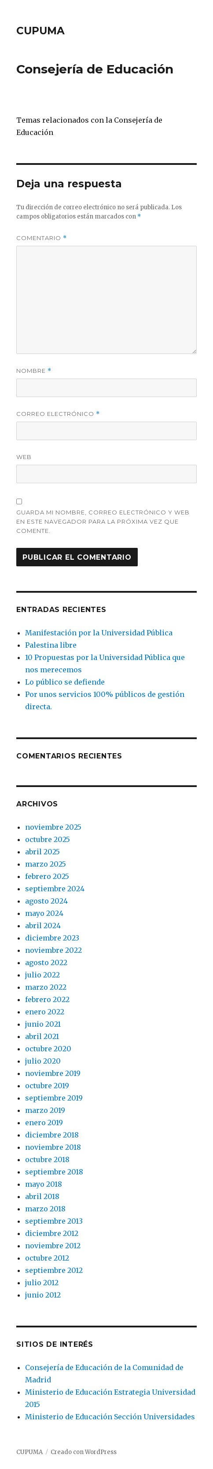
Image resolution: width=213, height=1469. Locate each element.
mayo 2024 (44, 913)
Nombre (33, 371)
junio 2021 (43, 1024)
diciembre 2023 (52, 937)
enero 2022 (44, 1011)
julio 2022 (42, 974)
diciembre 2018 (52, 1134)
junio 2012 (43, 1294)
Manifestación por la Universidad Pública (99, 632)
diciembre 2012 (51, 1233)
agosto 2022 (46, 962)
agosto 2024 (46, 901)
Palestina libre (51, 645)
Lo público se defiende (65, 682)
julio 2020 (43, 1061)
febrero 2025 (47, 876)
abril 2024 (43, 925)
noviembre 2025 (53, 827)
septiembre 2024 (54, 888)
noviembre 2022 (53, 950)
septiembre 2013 (54, 1221)
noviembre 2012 (53, 1245)
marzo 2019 (45, 1110)
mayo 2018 (43, 1184)
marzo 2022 (45, 987)
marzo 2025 (45, 864)
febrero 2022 (47, 999)
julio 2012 (42, 1282)
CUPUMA (40, 31)
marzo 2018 (45, 1208)
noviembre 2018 (53, 1147)
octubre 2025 (47, 839)
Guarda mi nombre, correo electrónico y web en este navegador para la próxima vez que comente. (103, 521)
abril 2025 (42, 851)
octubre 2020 (48, 1048)
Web (24, 456)
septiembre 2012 (54, 1270)
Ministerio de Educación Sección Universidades (110, 1416)
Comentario (41, 238)
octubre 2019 (47, 1085)
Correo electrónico (58, 414)
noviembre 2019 (53, 1073)
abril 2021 (42, 1036)
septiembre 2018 (54, 1171)
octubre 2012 (47, 1258)
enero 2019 (44, 1122)
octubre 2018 (47, 1159)
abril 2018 (42, 1196)
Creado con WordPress (84, 1452)
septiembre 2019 (54, 1098)
